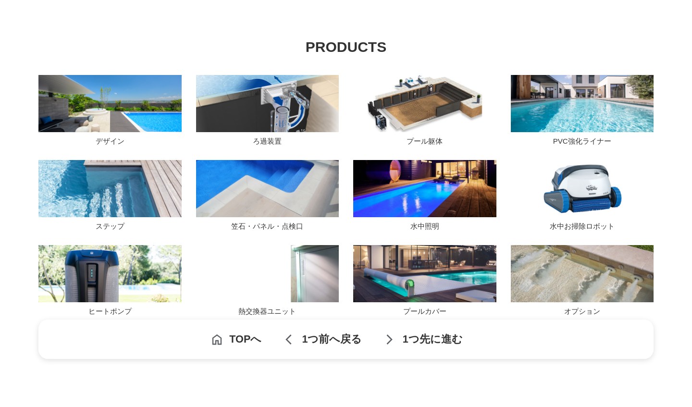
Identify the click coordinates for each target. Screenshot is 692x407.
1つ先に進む (433, 339)
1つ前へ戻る (332, 339)
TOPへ (245, 339)
